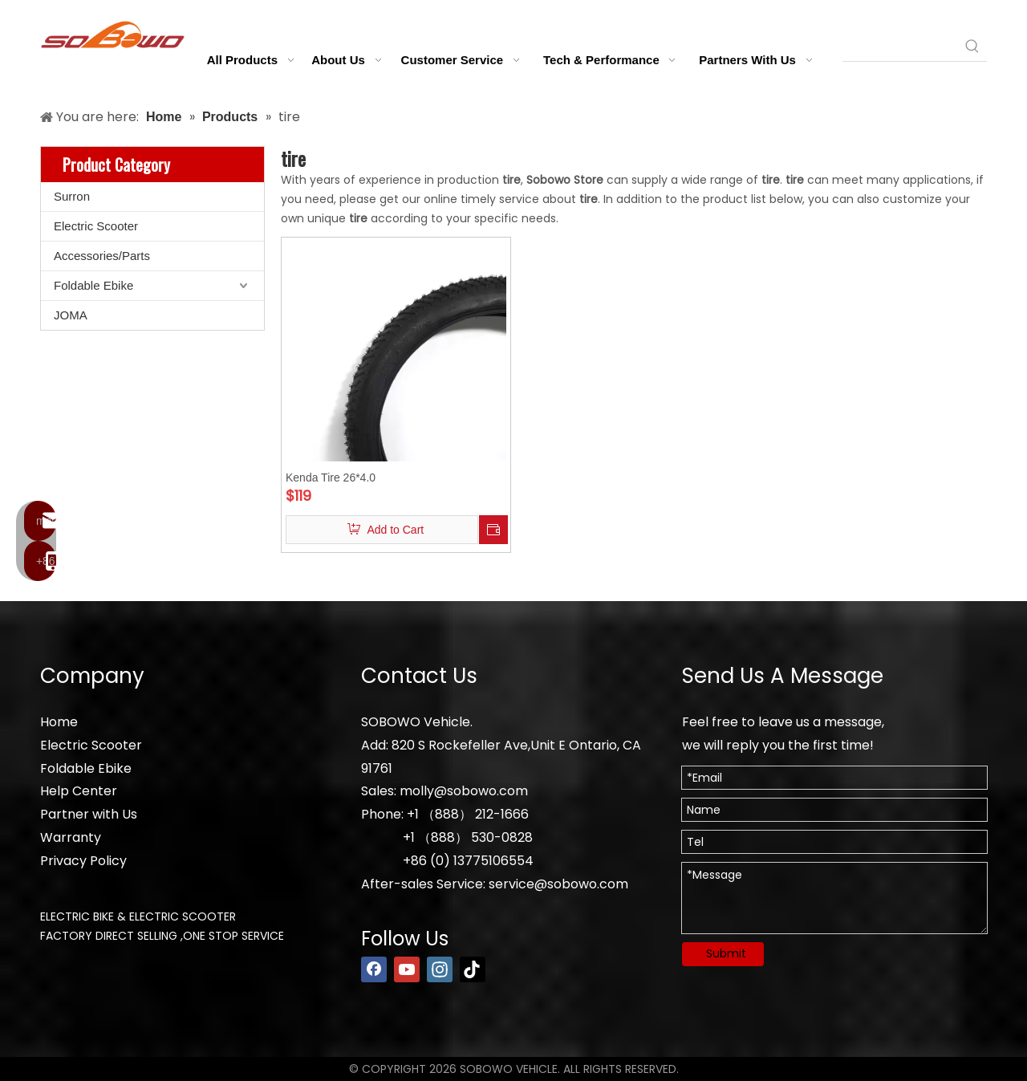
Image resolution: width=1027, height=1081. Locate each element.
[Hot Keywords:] (972, 46)
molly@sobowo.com (464, 791)
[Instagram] (440, 969)
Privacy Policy (83, 860)
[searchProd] (900, 46)
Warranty (70, 837)
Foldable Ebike (93, 285)
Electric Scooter (96, 226)
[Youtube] (407, 969)
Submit (726, 953)
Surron (72, 196)
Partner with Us (88, 814)
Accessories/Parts (102, 255)
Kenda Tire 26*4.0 (330, 477)
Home (59, 722)
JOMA (70, 315)
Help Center (78, 791)
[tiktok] (472, 969)
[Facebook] (374, 969)
